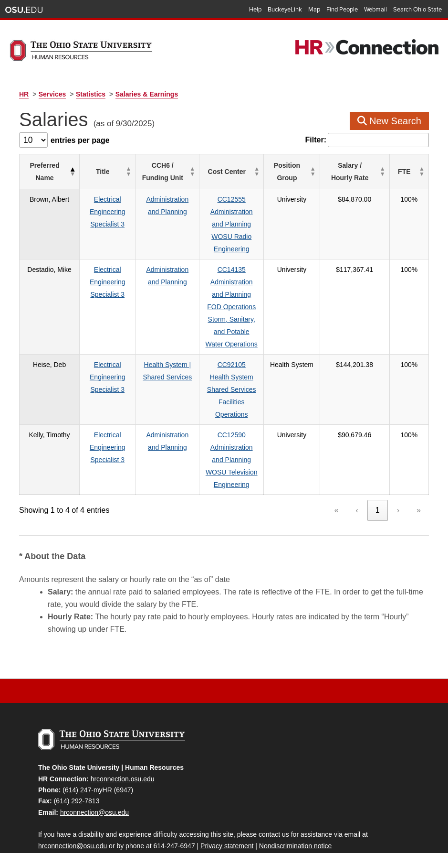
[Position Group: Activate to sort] (313, 171)
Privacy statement (226, 808)
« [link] (336, 473)
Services (52, 94)
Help (255, 9)
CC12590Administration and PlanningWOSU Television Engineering (243, 422)
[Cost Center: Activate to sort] (243, 171)
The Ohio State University (24, 10)
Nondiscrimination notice (295, 808)
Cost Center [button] (238, 171)
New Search (389, 121)
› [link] (398, 473)
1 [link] (377, 473)
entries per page (80, 140)
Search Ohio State (417, 9)
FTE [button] (408, 171)
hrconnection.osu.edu (123, 741)
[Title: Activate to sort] (105, 171)
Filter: (315, 140)
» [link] (419, 473)
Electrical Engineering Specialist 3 (105, 211)
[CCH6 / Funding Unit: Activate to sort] (167, 171)
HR (24, 94)
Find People (342, 9)
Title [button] (100, 171)
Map (314, 9)
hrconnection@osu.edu (94, 775)
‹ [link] (357, 473)
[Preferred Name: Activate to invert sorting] (47, 171)
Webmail (375, 9)
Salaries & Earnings (146, 94)
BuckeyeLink (285, 9)
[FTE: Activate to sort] (412, 171)
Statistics (90, 94)
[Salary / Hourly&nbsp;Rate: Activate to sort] (367, 171)
